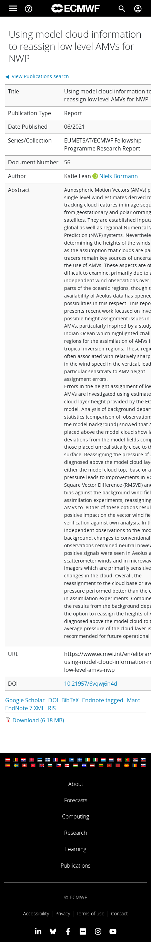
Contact (119, 913)
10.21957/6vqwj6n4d (90, 683)
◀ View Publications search (37, 76)
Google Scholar (25, 700)
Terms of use (90, 913)
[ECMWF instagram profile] (97, 931)
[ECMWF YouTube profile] (112, 931)
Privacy (63, 913)
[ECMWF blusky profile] (53, 931)
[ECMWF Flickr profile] (83, 931)
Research (75, 832)
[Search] (122, 8)
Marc (133, 700)
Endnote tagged (102, 700)
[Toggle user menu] (138, 8)
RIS (52, 708)
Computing (75, 816)
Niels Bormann (118, 176)
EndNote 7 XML (24, 708)
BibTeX (70, 700)
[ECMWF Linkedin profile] (38, 931)
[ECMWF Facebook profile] (68, 931)
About (75, 784)
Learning (75, 849)
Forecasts (75, 800)
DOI (53, 700)
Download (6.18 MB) (38, 720)
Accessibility (36, 913)
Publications (75, 865)
